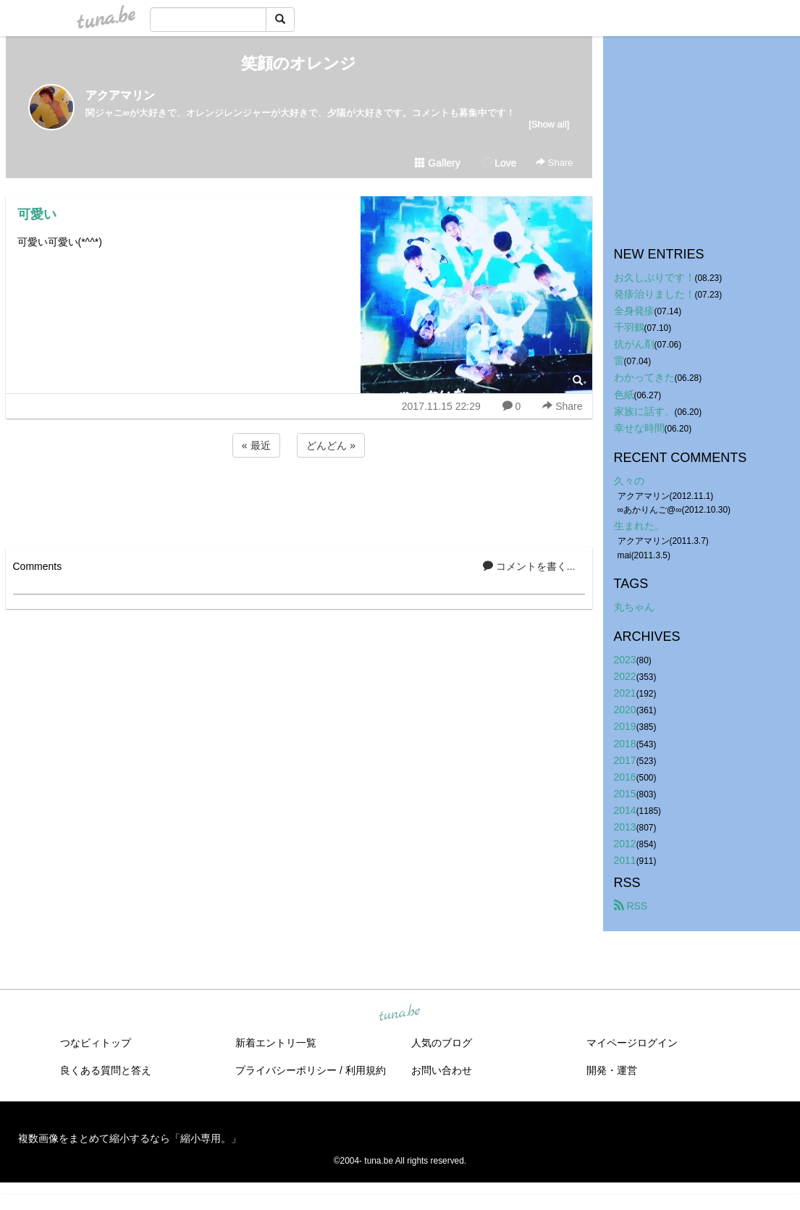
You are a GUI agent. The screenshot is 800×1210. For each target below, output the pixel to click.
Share (554, 162)
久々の (629, 481)
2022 (625, 676)
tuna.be (399, 1014)
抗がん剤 (634, 344)
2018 (625, 743)
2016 (625, 777)
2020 (625, 709)
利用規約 (365, 1070)
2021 (625, 693)
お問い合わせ (441, 1070)
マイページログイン (632, 1043)
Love (498, 163)
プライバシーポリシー (286, 1070)
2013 (625, 827)
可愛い (36, 214)
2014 (625, 810)
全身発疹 (634, 310)
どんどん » (330, 445)
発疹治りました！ (654, 294)
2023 (625, 659)
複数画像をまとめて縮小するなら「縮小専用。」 (129, 1138)
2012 (625, 843)
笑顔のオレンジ (298, 63)
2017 (625, 760)
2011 (625, 860)
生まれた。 (639, 526)
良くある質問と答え (105, 1070)
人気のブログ (441, 1043)
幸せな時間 (639, 428)
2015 (625, 793)
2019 (625, 726)
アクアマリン (120, 95)
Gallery (437, 163)
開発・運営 (611, 1070)
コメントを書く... (529, 566)
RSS (631, 906)
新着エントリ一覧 (275, 1043)
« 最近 (256, 445)
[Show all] (549, 124)
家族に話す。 (644, 411)
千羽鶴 (629, 327)
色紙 (624, 394)
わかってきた (644, 377)
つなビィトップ (95, 1043)
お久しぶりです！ (654, 277)
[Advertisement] (299, 499)
